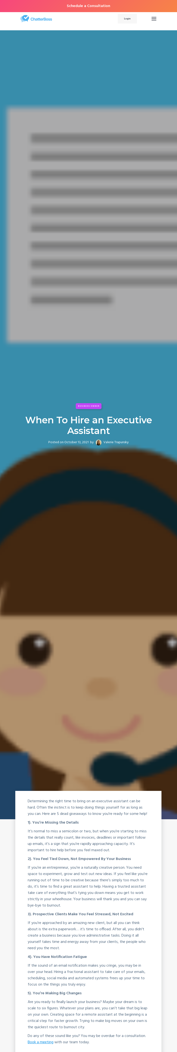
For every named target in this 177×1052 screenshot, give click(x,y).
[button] (154, 19)
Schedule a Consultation (88, 6)
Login (127, 19)
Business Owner (89, 406)
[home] (60, 18)
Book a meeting (41, 1042)
